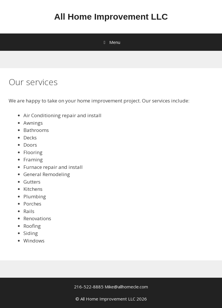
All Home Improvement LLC (111, 16)
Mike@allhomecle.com (126, 287)
